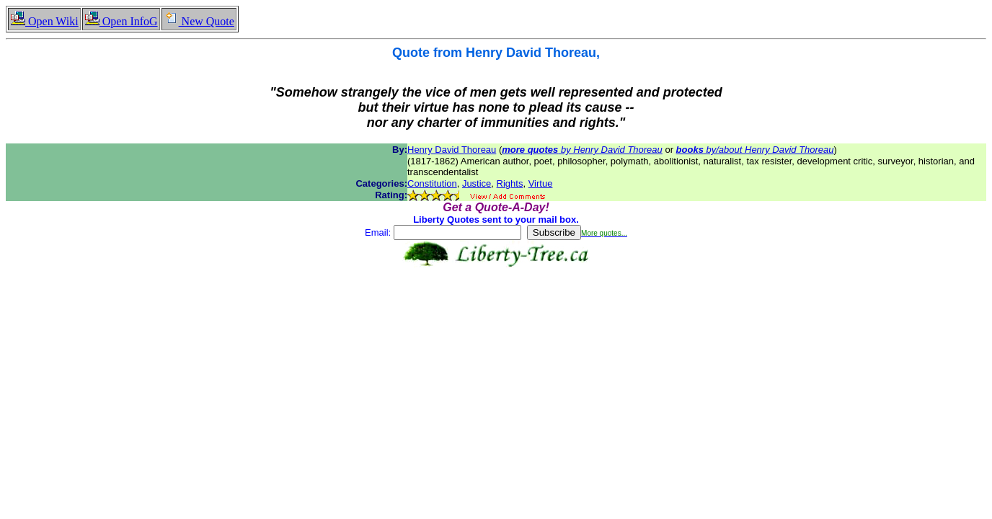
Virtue (540, 183)
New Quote (199, 21)
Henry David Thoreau (451, 149)
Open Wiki (44, 21)
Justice (476, 183)
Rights (510, 183)
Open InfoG (121, 21)
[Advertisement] (496, 312)
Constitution (432, 183)
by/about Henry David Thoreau (755, 149)
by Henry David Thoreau (582, 149)
